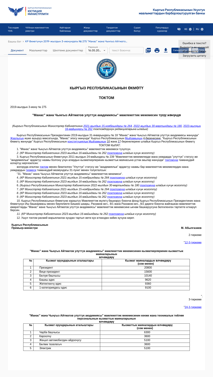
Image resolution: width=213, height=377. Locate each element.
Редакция (93, 47)
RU (199, 29)
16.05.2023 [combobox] (95, 50)
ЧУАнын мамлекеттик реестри (37, 29)
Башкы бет (14, 41)
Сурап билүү (137, 29)
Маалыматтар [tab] (38, 50)
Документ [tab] (17, 50)
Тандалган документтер (113, 29)
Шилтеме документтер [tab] (68, 50)
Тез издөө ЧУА (13, 29)
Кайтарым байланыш (65, 29)
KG (187, 29)
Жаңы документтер (91, 29)
